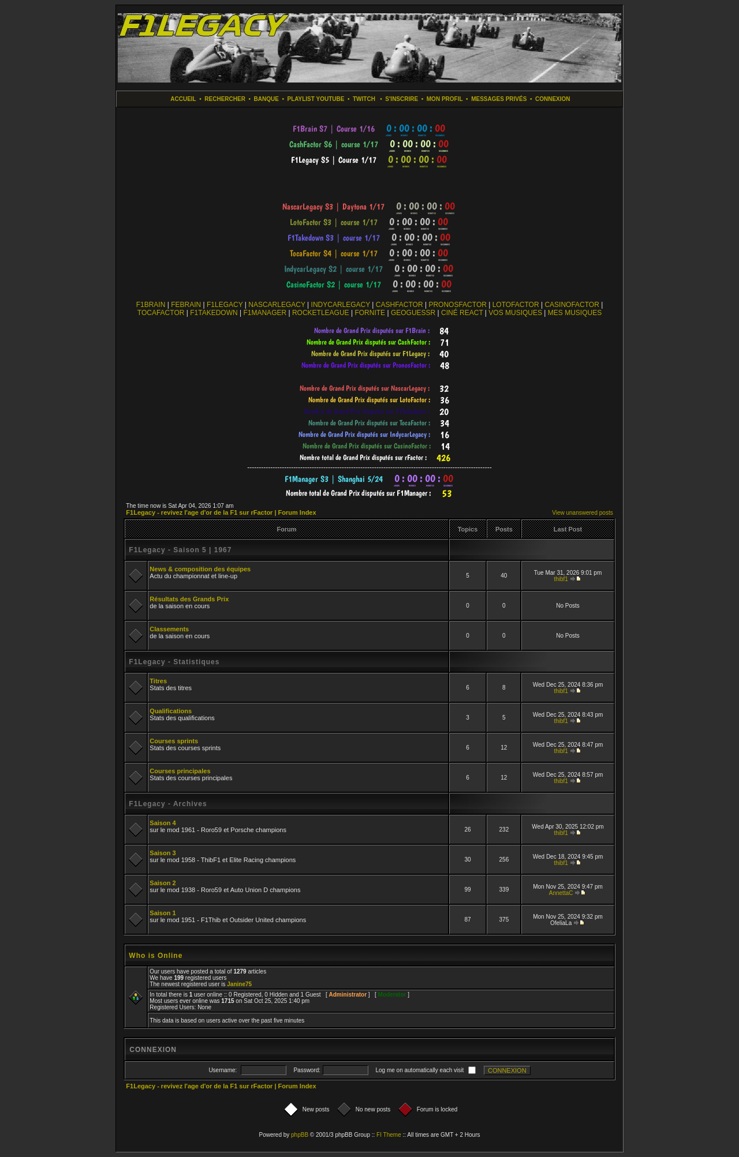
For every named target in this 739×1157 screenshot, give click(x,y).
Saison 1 (163, 912)
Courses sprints (174, 740)
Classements (169, 629)
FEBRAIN (186, 305)
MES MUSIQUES (575, 313)
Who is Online (155, 956)
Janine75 (239, 984)
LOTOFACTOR (515, 305)
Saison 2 (163, 882)
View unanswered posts (582, 513)
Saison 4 (163, 822)
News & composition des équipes (200, 569)
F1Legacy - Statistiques (174, 662)
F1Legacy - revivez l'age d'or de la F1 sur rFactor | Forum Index (221, 512)
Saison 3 (163, 852)
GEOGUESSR (413, 313)
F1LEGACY (224, 305)
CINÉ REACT (462, 313)
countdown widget (369, 129)
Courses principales (180, 770)
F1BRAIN (151, 305)
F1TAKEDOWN (213, 313)
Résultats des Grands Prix (189, 599)
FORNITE (369, 313)
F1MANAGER (264, 313)
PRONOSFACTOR (457, 305)
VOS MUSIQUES (515, 313)
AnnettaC (561, 893)
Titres (158, 680)
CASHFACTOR (399, 305)
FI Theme (388, 1135)
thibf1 (561, 579)
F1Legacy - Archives (168, 804)
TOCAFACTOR (161, 313)
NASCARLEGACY (276, 305)
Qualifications (171, 710)
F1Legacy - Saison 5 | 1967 (180, 550)
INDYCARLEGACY (340, 305)
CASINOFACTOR (571, 305)
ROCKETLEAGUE (320, 313)
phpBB (299, 1135)
